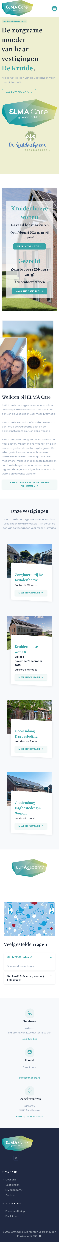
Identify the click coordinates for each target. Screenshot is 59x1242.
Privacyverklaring (13, 1211)
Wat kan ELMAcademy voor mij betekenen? (25, 978)
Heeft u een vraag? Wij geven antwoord (29, 484)
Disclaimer (9, 1216)
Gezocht (29, 261)
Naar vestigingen (19, 92)
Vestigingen (11, 1184)
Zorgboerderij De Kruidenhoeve (29, 577)
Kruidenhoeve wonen (29, 213)
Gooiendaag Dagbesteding (26, 734)
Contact (9, 1195)
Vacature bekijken (30, 291)
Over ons (9, 1179)
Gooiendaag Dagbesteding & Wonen (28, 808)
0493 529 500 (29, 1039)
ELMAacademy (12, 1190)
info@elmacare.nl (29, 1077)
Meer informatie (29, 246)
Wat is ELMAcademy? (19, 957)
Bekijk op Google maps (29, 1116)
